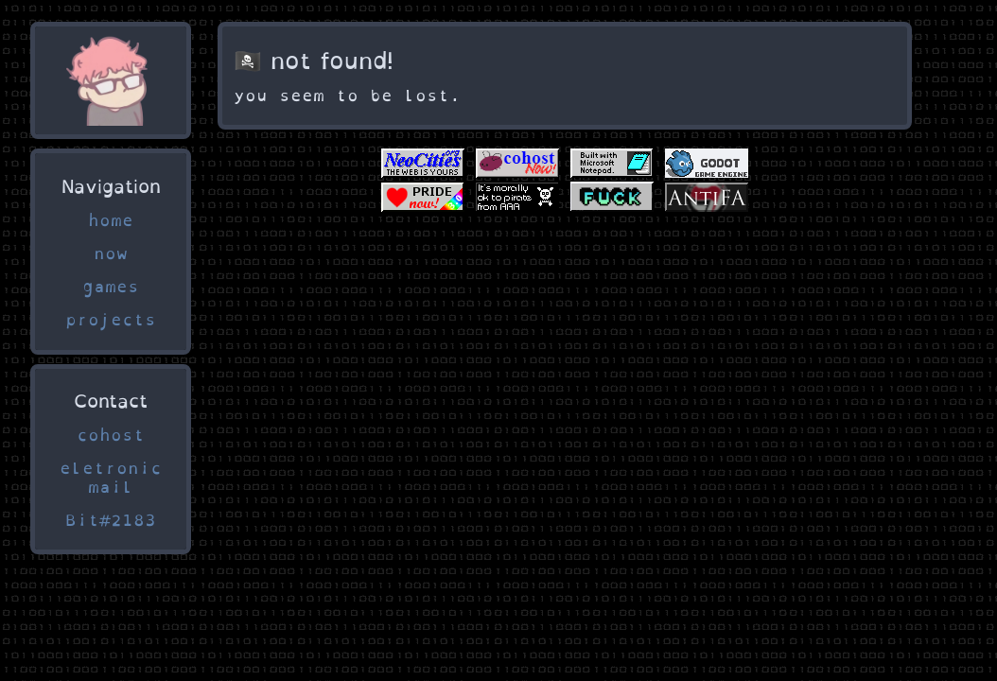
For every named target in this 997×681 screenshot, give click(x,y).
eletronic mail (111, 477)
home (110, 220)
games (110, 286)
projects (110, 319)
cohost (111, 435)
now (111, 253)
